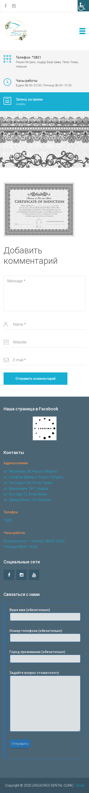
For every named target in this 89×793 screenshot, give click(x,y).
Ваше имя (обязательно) (44, 614)
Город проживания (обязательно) (44, 656)
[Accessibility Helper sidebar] (83, 5)
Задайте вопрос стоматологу (44, 701)
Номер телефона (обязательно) (44, 635)
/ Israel (78, 785)
